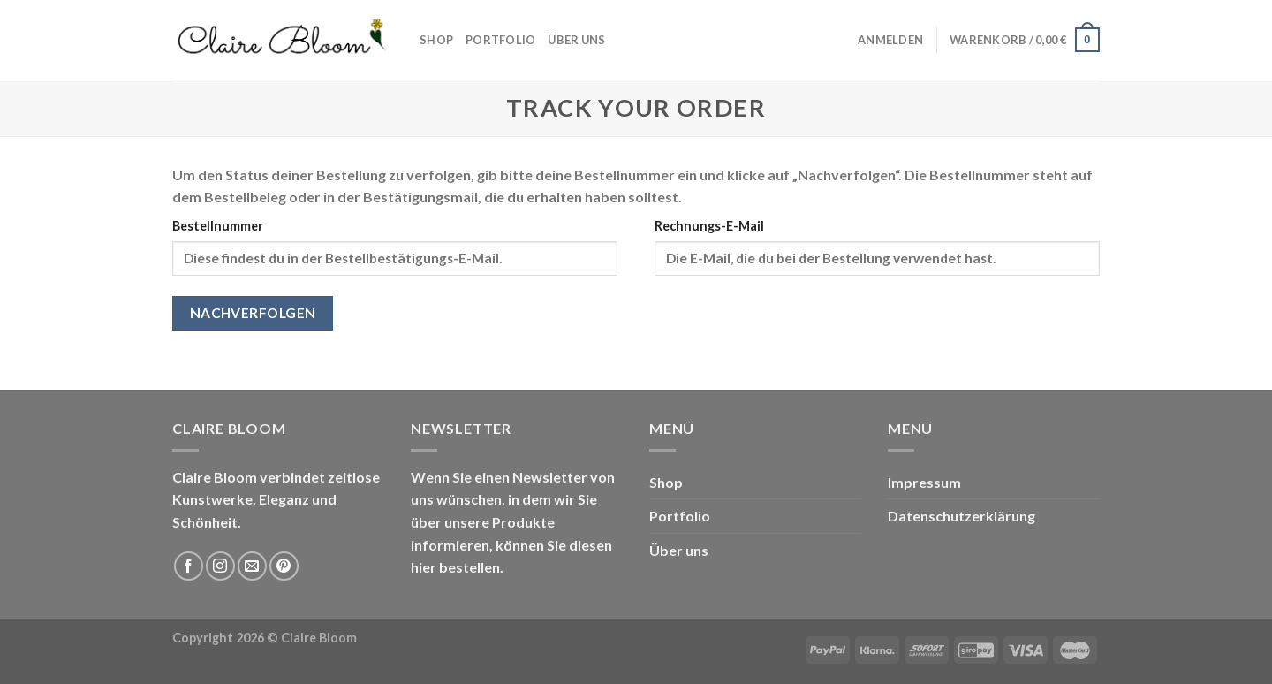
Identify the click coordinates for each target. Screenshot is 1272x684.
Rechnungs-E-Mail (709, 225)
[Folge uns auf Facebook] (188, 566)
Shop (436, 40)
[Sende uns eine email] (252, 566)
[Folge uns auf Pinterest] (284, 566)
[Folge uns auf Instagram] (220, 566)
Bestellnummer (217, 225)
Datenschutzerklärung (961, 515)
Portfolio (500, 40)
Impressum (924, 482)
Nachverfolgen (253, 313)
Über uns (576, 40)
